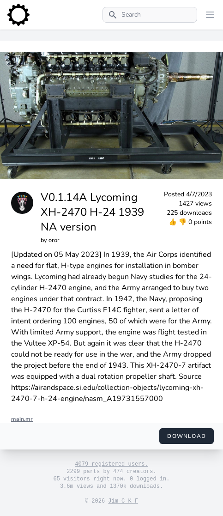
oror (54, 240)
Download (186, 436)
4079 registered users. (111, 464)
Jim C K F (123, 501)
